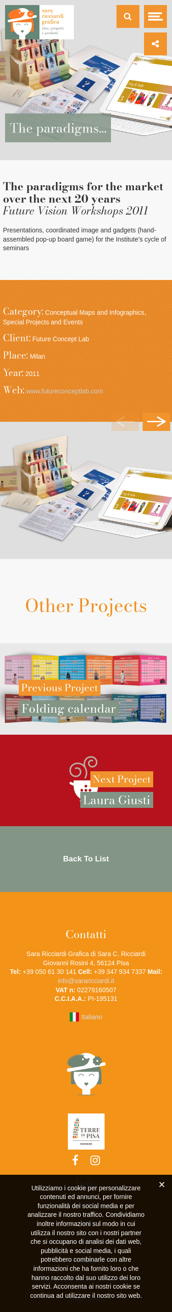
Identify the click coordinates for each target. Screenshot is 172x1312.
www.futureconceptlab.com (64, 391)
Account (86, 1203)
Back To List (86, 859)
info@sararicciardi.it (86, 980)
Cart (85, 1222)
